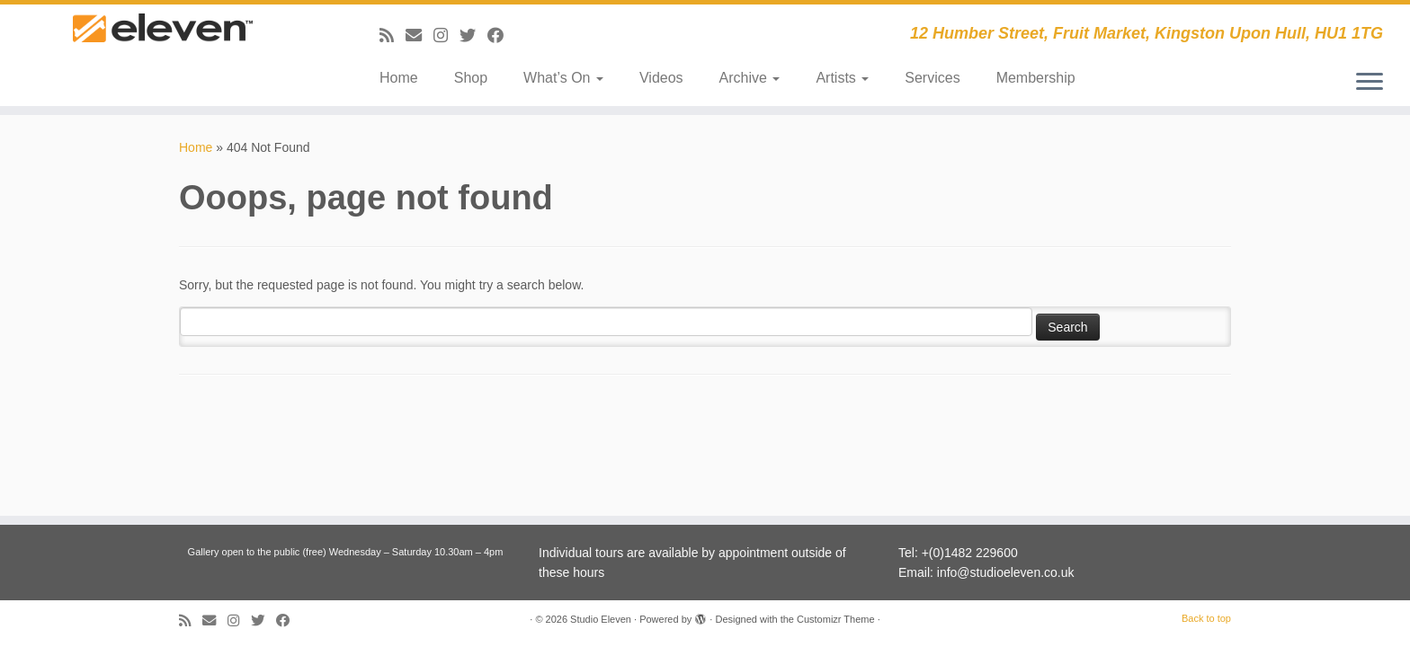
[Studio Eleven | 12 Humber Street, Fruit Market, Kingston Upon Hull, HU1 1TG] (163, 47)
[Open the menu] (1369, 82)
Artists (842, 77)
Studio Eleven (600, 619)
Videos (661, 77)
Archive (750, 77)
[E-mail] (419, 36)
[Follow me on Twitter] (473, 36)
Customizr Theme (836, 619)
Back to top (1206, 618)
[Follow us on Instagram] (446, 36)
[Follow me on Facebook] (501, 36)
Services (932, 77)
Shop (470, 77)
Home (398, 77)
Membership (1035, 77)
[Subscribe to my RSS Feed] (392, 36)
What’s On (563, 77)
